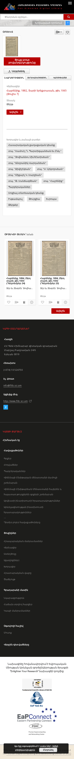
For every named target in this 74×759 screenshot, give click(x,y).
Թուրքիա (34, 199)
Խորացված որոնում (48, 22)
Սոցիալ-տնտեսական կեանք (26, 193)
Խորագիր (9, 566)
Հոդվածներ (11, 464)
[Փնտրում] (69, 17)
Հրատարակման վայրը (18, 572)
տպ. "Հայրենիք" (53, 181)
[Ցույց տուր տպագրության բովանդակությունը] (24, 302)
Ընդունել (48, 750)
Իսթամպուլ (15, 199)
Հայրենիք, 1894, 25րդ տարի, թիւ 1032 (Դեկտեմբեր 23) (52, 281)
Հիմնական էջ (11, 440)
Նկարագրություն (14, 598)
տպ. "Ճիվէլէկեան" (19, 169)
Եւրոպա (51, 199)
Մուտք (8, 632)
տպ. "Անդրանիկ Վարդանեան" (27, 163)
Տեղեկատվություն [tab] (36, 78)
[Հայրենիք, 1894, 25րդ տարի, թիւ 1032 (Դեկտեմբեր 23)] (54, 258)
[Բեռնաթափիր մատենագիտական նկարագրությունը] (16, 302)
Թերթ (10, 104)
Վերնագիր (10, 547)
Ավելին (60, 311)
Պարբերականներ (19, 187)
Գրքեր (7, 458)
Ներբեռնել (16, 71)
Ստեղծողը (10, 553)
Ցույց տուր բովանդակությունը (22, 61)
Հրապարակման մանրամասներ (23, 541)
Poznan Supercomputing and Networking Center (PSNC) (38, 753)
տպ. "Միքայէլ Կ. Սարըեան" (25, 175)
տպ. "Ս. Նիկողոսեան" (50, 169)
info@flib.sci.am (12, 385)
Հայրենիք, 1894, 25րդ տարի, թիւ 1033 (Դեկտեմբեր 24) (18, 281)
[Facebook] (5, 407)
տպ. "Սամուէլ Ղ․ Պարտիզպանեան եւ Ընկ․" (34, 151)
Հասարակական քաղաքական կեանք (31, 145)
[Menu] (70, 3)
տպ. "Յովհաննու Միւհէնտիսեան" (29, 157)
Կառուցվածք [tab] (60, 78)
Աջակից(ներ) (11, 560)
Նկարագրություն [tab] (14, 78)
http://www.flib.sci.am (15, 401)
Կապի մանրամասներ (17, 610)
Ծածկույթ (9, 579)
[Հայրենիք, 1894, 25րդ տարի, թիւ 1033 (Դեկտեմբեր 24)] (20, 258)
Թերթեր (13, 204)
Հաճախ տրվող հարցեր (18, 604)
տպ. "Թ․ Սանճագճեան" (22, 181)
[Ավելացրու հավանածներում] (67, 32)
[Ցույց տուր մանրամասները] (31, 302)
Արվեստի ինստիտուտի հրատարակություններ (32, 500)
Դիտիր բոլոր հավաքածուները (22, 522)
